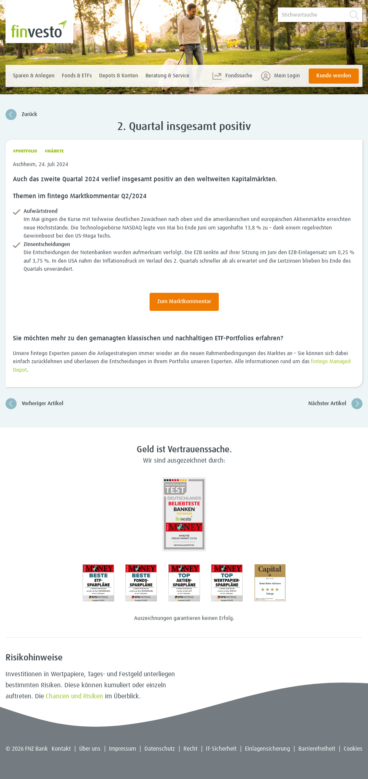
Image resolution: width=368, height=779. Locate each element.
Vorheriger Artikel (34, 403)
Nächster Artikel (335, 403)
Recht (190, 749)
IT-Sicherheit (221, 749)
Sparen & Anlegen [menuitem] (34, 75)
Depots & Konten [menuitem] (118, 75)
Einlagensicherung (267, 749)
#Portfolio (25, 151)
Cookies (353, 749)
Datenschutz (159, 749)
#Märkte (54, 151)
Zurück (21, 114)
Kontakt (61, 749)
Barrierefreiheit (316, 749)
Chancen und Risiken (74, 696)
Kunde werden (333, 75)
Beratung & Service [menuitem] (167, 75)
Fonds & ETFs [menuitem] (77, 75)
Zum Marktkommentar (184, 301)
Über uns (90, 749)
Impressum (122, 749)
